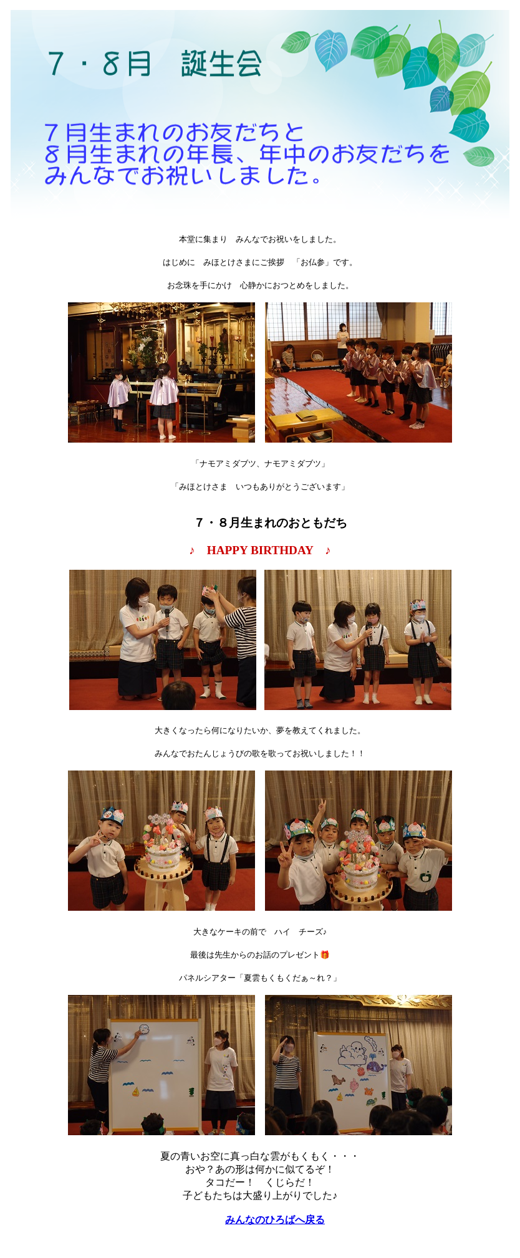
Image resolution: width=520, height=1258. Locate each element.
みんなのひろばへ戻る (275, 1219)
